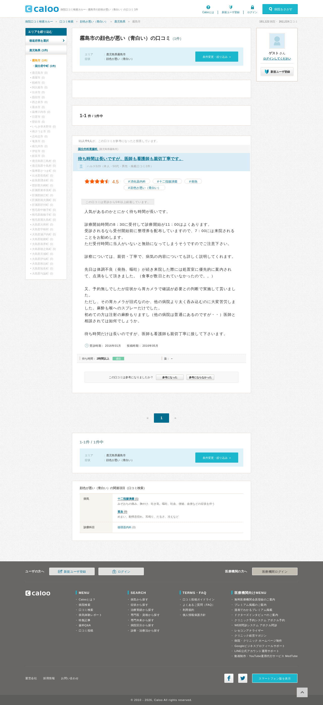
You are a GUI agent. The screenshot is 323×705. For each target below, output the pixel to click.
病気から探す (139, 599)
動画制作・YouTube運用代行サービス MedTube (266, 656)
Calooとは (208, 12)
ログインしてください (277, 58)
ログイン (252, 12)
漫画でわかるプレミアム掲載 (253, 609)
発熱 (194, 181)
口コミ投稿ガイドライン (199, 599)
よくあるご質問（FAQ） (199, 604)
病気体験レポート (90, 614)
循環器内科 (124, 527)
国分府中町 (45, 65)
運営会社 (31, 678)
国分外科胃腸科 (88, 148)
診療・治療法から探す (145, 630)
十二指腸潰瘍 (168, 181)
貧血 (120, 511)
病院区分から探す (142, 625)
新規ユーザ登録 (230, 12)
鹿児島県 (119, 21)
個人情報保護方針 (194, 614)
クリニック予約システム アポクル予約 (259, 620)
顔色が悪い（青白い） (94, 21)
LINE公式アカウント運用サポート (256, 650)
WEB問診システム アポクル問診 (255, 625)
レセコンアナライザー (249, 630)
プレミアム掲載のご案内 (250, 604)
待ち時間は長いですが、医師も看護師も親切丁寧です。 (130, 159)
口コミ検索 (66, 21)
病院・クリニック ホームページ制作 (258, 640)
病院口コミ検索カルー (39, 21)
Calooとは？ (87, 599)
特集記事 (84, 620)
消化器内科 (138, 181)
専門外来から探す (142, 620)
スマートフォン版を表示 (275, 678)
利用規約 (188, 609)
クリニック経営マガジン (250, 635)
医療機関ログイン (274, 571)
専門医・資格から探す (145, 614)
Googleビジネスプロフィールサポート (259, 645)
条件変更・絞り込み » (217, 56)
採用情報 (49, 678)
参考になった (169, 377)
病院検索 (84, 604)
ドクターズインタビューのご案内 (256, 614)
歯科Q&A (85, 625)
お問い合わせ (69, 678)
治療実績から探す (142, 609)
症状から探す (139, 604)
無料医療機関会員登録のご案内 (254, 599)
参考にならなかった (200, 377)
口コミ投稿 (86, 630)
